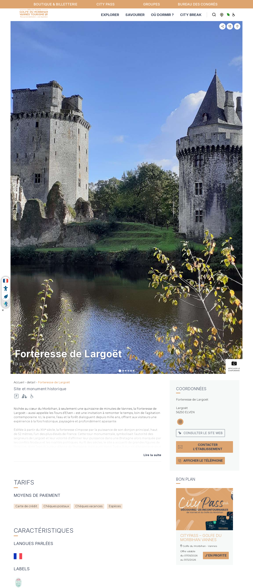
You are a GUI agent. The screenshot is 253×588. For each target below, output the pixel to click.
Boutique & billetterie (55, 4)
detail (31, 382)
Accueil (19, 382)
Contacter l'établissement (200, 447)
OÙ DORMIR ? (162, 15)
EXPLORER (110, 15)
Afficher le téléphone (200, 460)
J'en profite (216, 555)
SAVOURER (135, 15)
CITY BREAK (191, 15)
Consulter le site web (200, 433)
